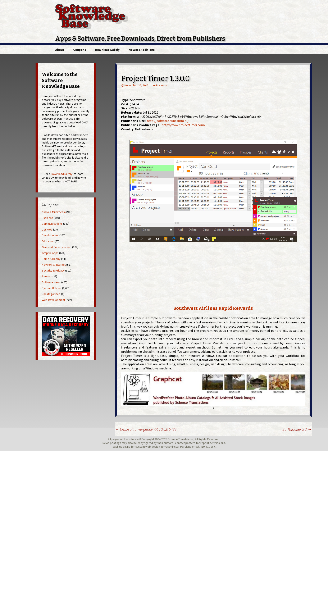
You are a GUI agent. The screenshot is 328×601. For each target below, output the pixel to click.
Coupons (79, 50)
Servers (47, 276)
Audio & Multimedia (54, 212)
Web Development (53, 300)
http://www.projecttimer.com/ (183, 125)
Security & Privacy (53, 270)
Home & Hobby (51, 259)
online (126, 447)
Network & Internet (54, 265)
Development (50, 235)
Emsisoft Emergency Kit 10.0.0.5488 (145, 429)
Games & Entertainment (57, 247)
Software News (51, 282)
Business (161, 85)
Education (48, 241)
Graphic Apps (50, 253)
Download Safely (107, 50)
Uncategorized (51, 294)
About (59, 50)
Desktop (47, 229)
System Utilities (52, 288)
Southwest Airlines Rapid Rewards (213, 308)
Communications (52, 224)
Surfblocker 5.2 (297, 429)
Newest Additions (142, 50)
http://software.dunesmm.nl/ (168, 121)
